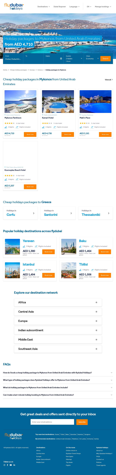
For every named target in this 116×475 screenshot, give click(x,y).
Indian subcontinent (30, 330)
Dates (48, 56)
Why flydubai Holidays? (104, 453)
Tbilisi (62, 434)
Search (105, 59)
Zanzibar (73, 434)
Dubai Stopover (73, 7)
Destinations (56, 7)
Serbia (96, 439)
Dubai (57, 434)
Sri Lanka (83, 439)
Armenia (90, 439)
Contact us (100, 459)
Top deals (69, 462)
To (26, 56)
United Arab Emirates (63, 439)
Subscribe (82, 422)
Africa (22, 302)
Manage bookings (102, 7)
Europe (32, 70)
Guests (68, 56)
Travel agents (101, 465)
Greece (40, 70)
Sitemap (69, 459)
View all (109, 80)
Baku (67, 434)
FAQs (98, 456)
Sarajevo (87, 434)
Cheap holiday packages (18, 70)
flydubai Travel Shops (73, 453)
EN (88, 7)
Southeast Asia (27, 349)
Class (88, 56)
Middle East (25, 339)
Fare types (69, 456)
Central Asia (26, 311)
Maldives (75, 439)
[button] (58, 302)
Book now (30, 134)
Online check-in (71, 451)
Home (5, 70)
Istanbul (80, 434)
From (7, 56)
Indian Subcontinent (43, 459)
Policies (99, 462)
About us (99, 451)
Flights (68, 465)
